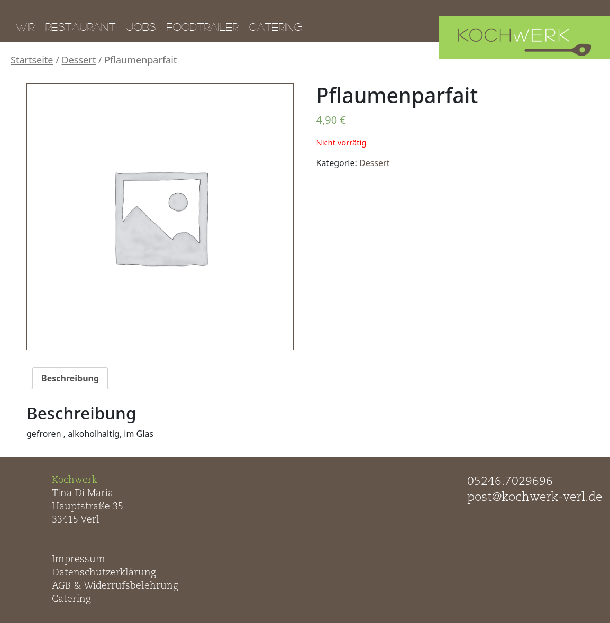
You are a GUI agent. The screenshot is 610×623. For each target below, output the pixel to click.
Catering (276, 26)
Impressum (78, 559)
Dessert (79, 59)
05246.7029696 (510, 481)
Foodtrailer (203, 26)
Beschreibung (70, 378)
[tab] (70, 378)
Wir (25, 26)
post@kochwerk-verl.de (534, 497)
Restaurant (80, 26)
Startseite (32, 59)
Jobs (141, 26)
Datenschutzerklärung (104, 573)
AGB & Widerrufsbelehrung (115, 586)
